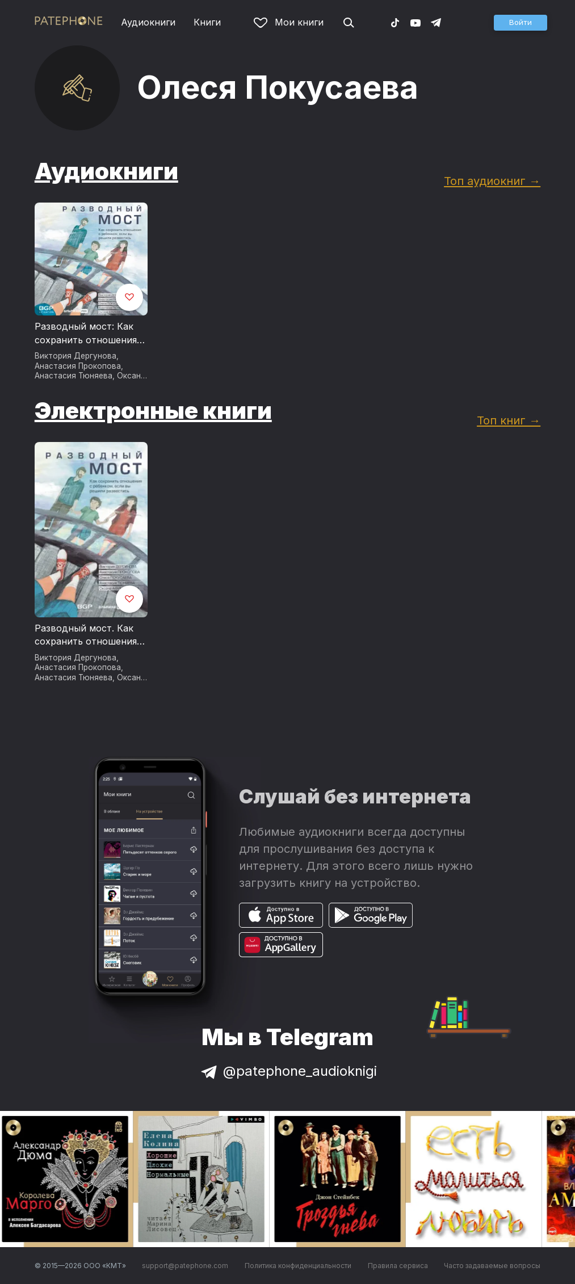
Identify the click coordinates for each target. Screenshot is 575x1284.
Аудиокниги (148, 22)
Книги (207, 22)
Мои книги (289, 22)
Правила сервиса (398, 1265)
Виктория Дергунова (75, 355)
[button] (520, 23)
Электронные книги (153, 410)
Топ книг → (508, 420)
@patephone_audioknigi (288, 1071)
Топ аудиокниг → (492, 181)
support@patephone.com (185, 1265)
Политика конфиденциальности (298, 1265)
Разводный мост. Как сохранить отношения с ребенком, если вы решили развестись (90, 635)
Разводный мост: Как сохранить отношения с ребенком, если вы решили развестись (90, 334)
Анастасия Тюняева (73, 375)
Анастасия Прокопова (78, 366)
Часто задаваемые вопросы (492, 1265)
